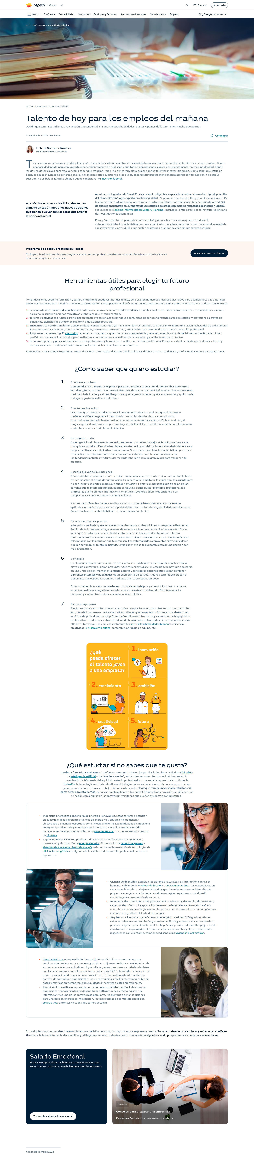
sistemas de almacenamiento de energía (67, 847)
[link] (200, 5)
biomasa (51, 835)
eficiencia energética (55, 851)
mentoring (71, 333)
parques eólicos (104, 831)
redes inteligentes (132, 843)
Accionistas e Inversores (133, 14)
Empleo (174, 14)
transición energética (177, 885)
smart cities (50, 1002)
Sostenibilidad (67, 14)
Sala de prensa (158, 14)
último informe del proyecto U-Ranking (139, 209)
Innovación (84, 14)
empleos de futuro (149, 885)
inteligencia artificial (83, 776)
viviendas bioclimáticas (190, 932)
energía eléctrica (89, 843)
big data (187, 772)
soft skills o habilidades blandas (150, 624)
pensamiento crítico (98, 627)
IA (95, 959)
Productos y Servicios (105, 14)
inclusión (69, 784)
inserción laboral (112, 178)
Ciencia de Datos (53, 959)
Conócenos (49, 14)
